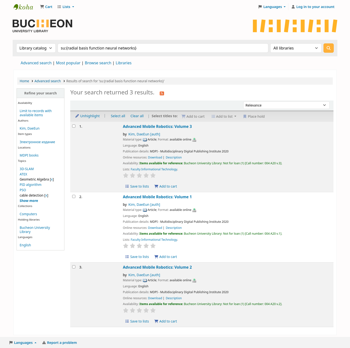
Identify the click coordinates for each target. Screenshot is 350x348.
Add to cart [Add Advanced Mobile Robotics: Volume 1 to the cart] (165, 256)
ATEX (23, 174)
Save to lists (137, 186)
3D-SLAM (27, 168)
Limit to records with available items (36, 112)
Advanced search (36, 63)
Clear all (137, 116)
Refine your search (40, 93)
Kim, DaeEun (30, 128)
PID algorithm (31, 184)
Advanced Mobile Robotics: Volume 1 (157, 196)
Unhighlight (87, 116)
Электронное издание (37, 142)
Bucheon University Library (35, 229)
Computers (28, 214)
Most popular (68, 63)
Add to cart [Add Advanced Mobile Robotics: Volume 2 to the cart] (165, 321)
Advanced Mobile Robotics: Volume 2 (157, 267)
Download (155, 157)
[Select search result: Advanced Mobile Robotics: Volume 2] (73, 266)
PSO (23, 190)
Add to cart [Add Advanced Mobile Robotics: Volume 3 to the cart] (165, 186)
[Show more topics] (29, 200)
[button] (46, 6)
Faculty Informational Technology (154, 169)
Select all (118, 116)
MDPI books (29, 155)
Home (24, 81)
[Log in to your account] (312, 6)
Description (174, 157)
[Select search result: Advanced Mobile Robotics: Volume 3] (73, 126)
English (25, 245)
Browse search (98, 63)
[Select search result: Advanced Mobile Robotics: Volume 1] (73, 196)
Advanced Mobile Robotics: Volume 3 (157, 126)
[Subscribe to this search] (162, 93)
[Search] (329, 48)
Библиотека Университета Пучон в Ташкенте (26, 7)
